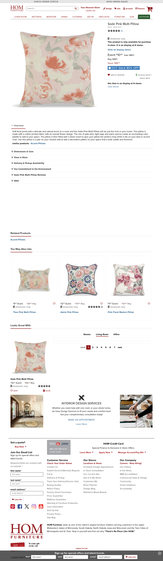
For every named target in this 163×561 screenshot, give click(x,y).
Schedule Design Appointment (98, 467)
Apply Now (104, 452)
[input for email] (109, 557)
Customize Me (90, 481)
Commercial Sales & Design (133, 477)
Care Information (55, 506)
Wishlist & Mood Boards (94, 492)
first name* (15, 470)
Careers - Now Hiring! (131, 463)
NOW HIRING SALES (117, 1)
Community (125, 481)
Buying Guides (54, 485)
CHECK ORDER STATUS (46, 1)
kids (132, 16)
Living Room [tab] (102, 334)
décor (90, 16)
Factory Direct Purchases (59, 492)
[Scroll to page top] (81, 549)
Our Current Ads (91, 474)
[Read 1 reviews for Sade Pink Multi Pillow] (130, 30)
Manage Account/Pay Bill (131, 452)
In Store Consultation (93, 470)
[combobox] (49, 8)
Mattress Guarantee (56, 499)
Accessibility (126, 488)
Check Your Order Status (59, 463)
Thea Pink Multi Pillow (24, 312)
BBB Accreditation (128, 474)
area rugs (104, 16)
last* (73, 557)
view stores (113, 86)
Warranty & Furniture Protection (62, 503)
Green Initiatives (128, 485)
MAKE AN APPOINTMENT (81, 420)
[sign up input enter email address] (26, 493)
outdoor (144, 16)
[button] (90, 9)
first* (41, 557)
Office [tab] (116, 334)
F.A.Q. (50, 474)
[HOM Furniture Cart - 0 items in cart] (149, 8)
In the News (125, 470)
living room (20, 16)
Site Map (51, 517)
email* (106, 557)
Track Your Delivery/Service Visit (63, 481)
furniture (119, 16)
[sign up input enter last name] (26, 484)
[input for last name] (75, 557)
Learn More (81, 424)
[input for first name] (43, 557)
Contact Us (52, 467)
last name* (15, 480)
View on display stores (119, 49)
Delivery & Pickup (55, 477)
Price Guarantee (55, 495)
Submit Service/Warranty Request (63, 470)
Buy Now (19, 446)
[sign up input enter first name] (26, 474)
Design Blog (89, 488)
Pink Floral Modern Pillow (121, 312)
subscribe (131, 557)
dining (64, 16)
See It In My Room (92, 477)
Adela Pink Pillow (69, 312)
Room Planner (90, 485)
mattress (36, 16)
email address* (18, 489)
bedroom (51, 16)
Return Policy (53, 488)
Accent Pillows (38, 143)
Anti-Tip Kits (53, 510)
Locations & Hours (92, 463)
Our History (125, 467)
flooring (77, 16)
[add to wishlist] (116, 75)
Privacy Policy (54, 514)
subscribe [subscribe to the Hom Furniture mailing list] (17, 499)
